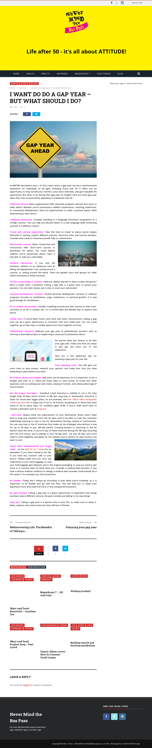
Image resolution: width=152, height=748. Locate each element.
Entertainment (17, 580)
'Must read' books (18, 576)
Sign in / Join (137, 3)
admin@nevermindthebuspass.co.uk (89, 743)
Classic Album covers (49, 625)
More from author (36, 567)
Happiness (62, 73)
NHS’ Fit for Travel (34, 449)
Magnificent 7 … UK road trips (51, 594)
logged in (27, 685)
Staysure (41, 408)
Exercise (81, 625)
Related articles (18, 567)
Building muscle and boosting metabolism (83, 644)
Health (30, 73)
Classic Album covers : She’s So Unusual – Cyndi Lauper (53, 654)
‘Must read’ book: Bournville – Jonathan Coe (23, 611)
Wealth (45, 73)
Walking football (80, 591)
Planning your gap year (81, 527)
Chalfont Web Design (131, 743)
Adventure (14, 83)
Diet (73, 625)
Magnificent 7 (82, 73)
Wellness (34, 83)
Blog (120, 73)
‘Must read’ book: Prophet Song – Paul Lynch (21, 644)
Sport (85, 576)
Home (16, 73)
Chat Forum (103, 73)
